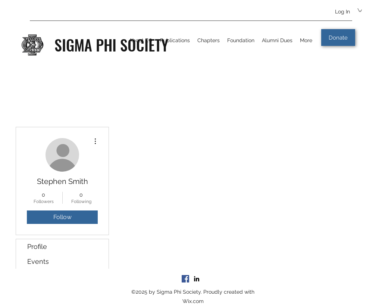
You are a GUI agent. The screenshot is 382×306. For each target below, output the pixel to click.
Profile (37, 246)
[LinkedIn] (196, 278)
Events (38, 261)
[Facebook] (185, 278)
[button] (359, 10)
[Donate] (338, 37)
